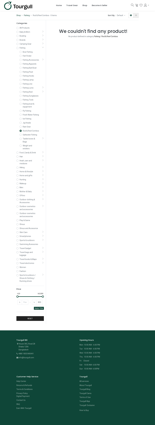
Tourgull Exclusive (87, 398)
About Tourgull (85, 378)
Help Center (21, 374)
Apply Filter (39, 300)
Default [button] (120, 15)
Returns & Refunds (24, 378)
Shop (18, 15)
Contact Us (20, 392)
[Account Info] (146, 5)
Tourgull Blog (84, 382)
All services (84, 374)
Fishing (27, 15)
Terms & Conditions (24, 382)
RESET (30, 311)
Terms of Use (85, 390)
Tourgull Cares (85, 386)
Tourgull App (84, 394)
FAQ (18, 397)
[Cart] (136, 6)
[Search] (132, 6)
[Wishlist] (141, 6)
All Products (25, 28)
